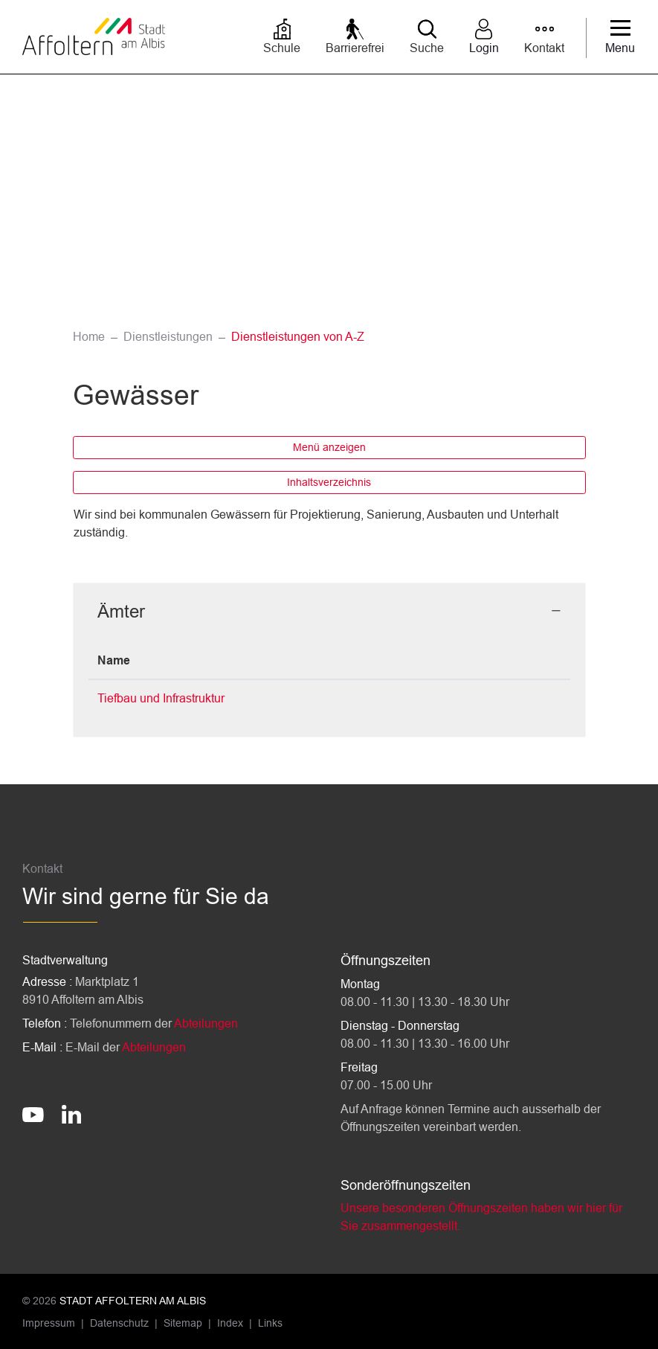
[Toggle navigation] (620, 38)
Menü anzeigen (329, 447)
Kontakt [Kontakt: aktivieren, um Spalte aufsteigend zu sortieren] (416, 660)
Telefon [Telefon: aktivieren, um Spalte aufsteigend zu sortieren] (298, 660)
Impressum (48, 1323)
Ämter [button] (121, 611)
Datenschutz (119, 1323)
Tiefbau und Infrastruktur (161, 698)
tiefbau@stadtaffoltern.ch (459, 698)
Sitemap (183, 1323)
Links (270, 1323)
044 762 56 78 (315, 698)
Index (230, 1323)
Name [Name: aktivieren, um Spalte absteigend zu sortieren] (113, 660)
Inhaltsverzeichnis (329, 482)
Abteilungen (206, 1023)
